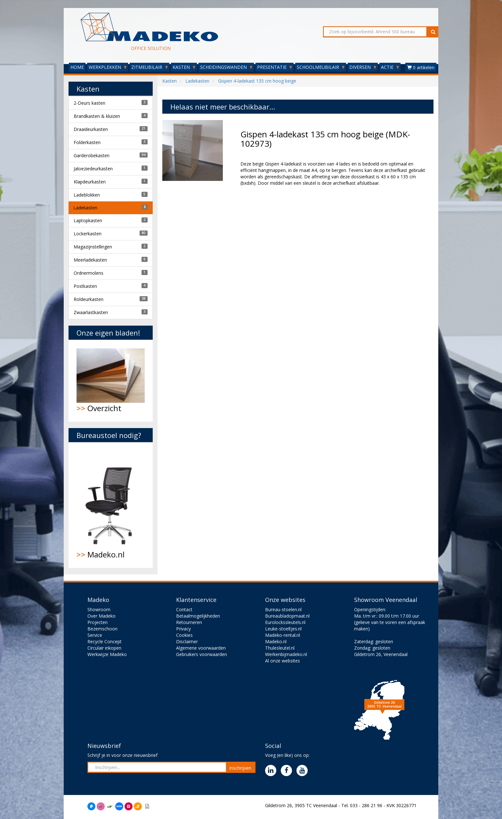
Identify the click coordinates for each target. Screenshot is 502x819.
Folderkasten (87, 142)
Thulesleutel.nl (280, 648)
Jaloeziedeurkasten (93, 169)
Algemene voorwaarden (201, 648)
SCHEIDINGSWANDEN (226, 67)
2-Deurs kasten (89, 103)
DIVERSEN (362, 67)
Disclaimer (187, 641)
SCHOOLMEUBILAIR (320, 67)
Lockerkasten (87, 234)
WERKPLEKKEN (107, 67)
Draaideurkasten (91, 129)
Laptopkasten (88, 220)
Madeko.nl (111, 505)
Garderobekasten (91, 155)
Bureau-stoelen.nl (283, 609)
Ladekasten (85, 208)
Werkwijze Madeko (107, 654)
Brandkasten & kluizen (97, 116)
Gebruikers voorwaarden (201, 654)
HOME (77, 67)
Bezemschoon (102, 629)
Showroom (98, 609)
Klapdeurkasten (90, 182)
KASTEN (184, 67)
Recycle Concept (104, 641)
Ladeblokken (87, 195)
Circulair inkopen (104, 648)
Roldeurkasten (88, 299)
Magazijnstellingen (93, 247)
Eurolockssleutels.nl (285, 622)
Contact (184, 609)
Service (94, 635)
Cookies (184, 635)
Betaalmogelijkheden (198, 616)
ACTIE (390, 67)
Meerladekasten (90, 260)
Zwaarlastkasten (91, 312)
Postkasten (85, 286)
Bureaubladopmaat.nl (287, 616)
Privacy (183, 629)
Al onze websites (282, 661)
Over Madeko (101, 616)
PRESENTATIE (274, 67)
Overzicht (111, 380)
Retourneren (189, 622)
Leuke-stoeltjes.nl (283, 629)
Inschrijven (240, 768)
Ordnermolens (88, 273)
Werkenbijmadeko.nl (286, 654)
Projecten (97, 622)
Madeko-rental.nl (282, 635)
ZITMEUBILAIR (149, 67)
